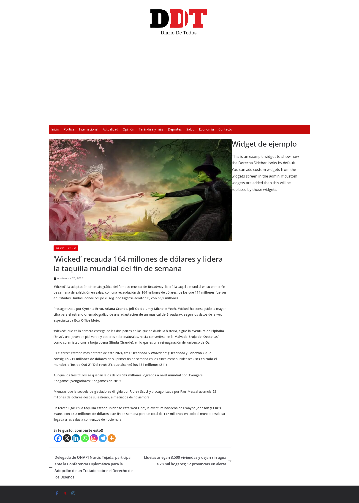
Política (69, 129)
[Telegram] (103, 438)
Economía (206, 129)
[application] (179, 81)
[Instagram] (94, 438)
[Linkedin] (76, 438)
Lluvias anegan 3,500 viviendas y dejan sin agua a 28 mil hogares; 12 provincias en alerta (188, 461)
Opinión (128, 129)
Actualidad (110, 129)
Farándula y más (151, 129)
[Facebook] (58, 438)
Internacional (88, 129)
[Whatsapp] (85, 438)
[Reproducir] (112, 118)
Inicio (55, 129)
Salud (190, 129)
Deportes (175, 129)
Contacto (225, 129)
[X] (67, 438)
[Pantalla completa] (247, 118)
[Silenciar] (239, 118)
